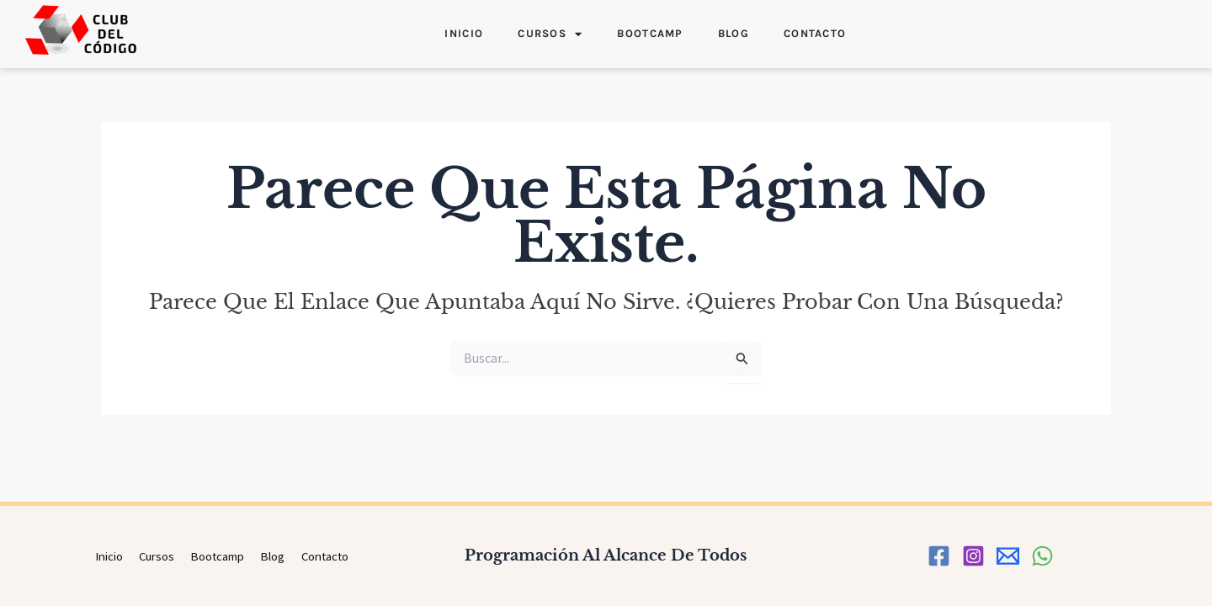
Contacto (815, 33)
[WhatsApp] (1042, 556)
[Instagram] (973, 556)
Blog (733, 33)
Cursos (550, 34)
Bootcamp (650, 33)
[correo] (1008, 556)
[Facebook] (939, 556)
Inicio (463, 33)
